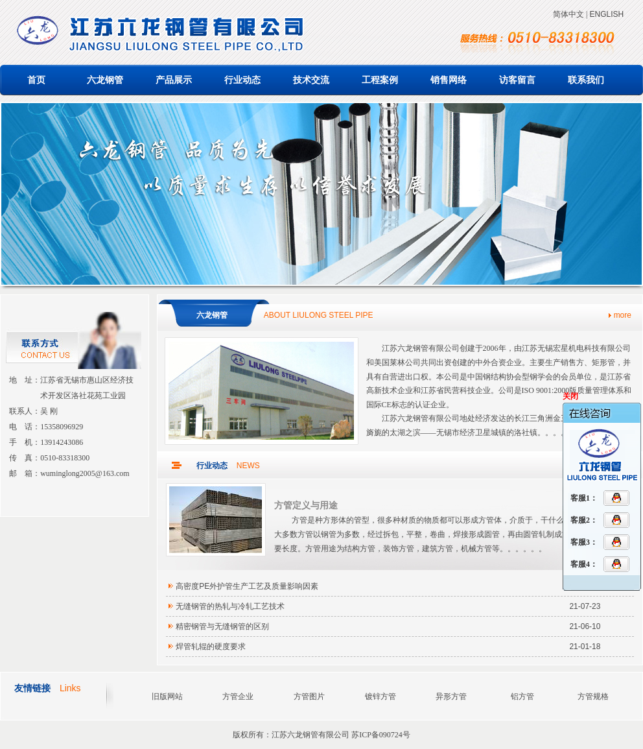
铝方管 (522, 696)
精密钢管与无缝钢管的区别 (222, 626)
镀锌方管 (380, 696)
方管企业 (237, 696)
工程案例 (380, 80)
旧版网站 (167, 696)
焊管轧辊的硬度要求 (211, 646)
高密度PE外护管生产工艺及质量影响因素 (247, 586)
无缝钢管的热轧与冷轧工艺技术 (230, 606)
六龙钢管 (105, 80)
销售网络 (448, 80)
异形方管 (451, 696)
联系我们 (586, 80)
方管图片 (309, 696)
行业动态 (242, 80)
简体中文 (568, 14)
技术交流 (311, 80)
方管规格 (593, 696)
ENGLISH (606, 14)
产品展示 (174, 80)
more (622, 315)
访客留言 (517, 80)
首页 (36, 80)
